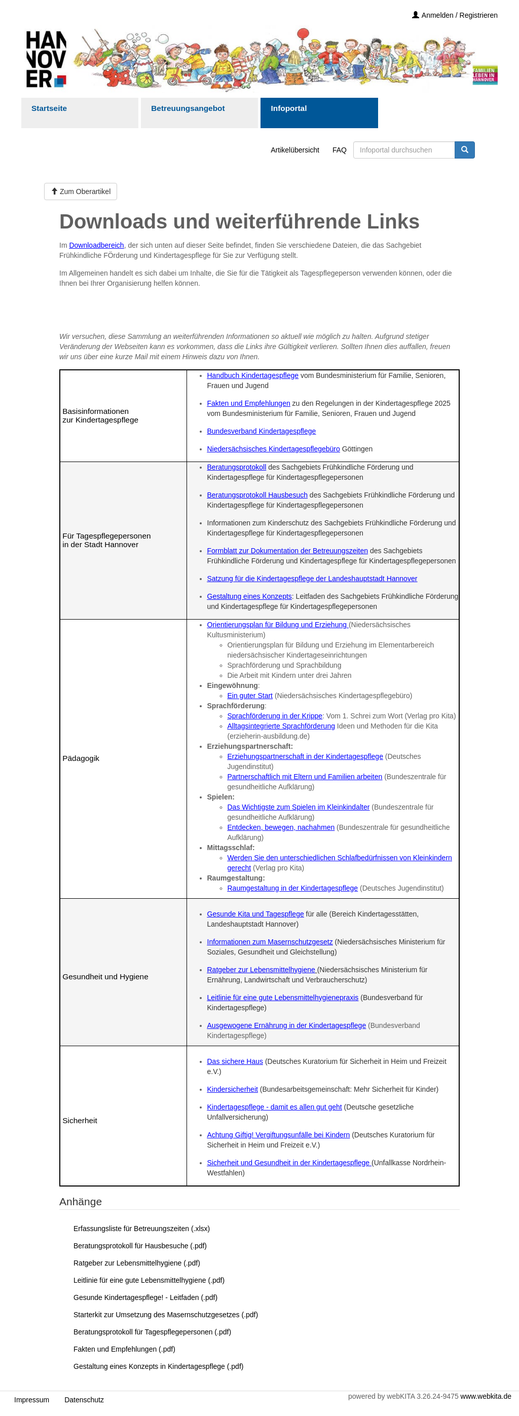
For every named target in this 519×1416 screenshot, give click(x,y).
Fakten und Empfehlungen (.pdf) (124, 1349)
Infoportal (289, 108)
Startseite (49, 108)
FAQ (339, 150)
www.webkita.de (486, 1396)
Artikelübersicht (295, 150)
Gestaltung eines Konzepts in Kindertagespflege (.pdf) (158, 1366)
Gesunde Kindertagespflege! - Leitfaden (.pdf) (145, 1297)
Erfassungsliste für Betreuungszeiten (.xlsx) (141, 1228)
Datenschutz (84, 1400)
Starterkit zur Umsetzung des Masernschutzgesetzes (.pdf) (165, 1315)
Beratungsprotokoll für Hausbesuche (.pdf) (140, 1246)
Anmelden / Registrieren (455, 15)
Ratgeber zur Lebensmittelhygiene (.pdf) (136, 1263)
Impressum (31, 1400)
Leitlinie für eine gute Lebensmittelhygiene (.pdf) (149, 1280)
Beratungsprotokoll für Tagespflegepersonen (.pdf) (152, 1332)
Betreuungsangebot (188, 108)
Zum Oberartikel (80, 191)
